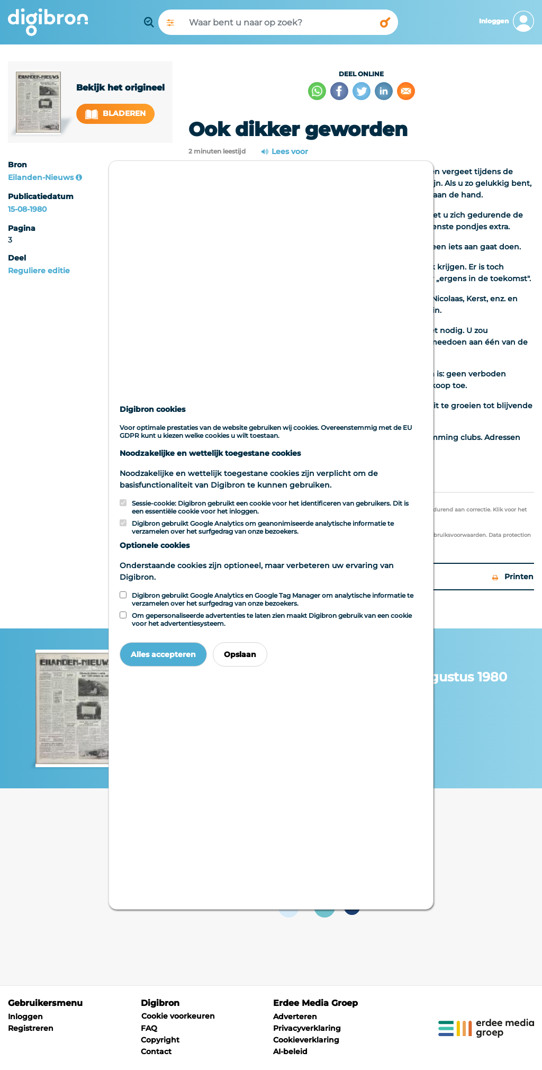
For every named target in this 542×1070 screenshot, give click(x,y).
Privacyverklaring (307, 1028)
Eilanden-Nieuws (41, 177)
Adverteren (295, 1016)
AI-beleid (290, 1051)
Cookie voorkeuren (178, 1016)
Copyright (160, 1040)
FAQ (149, 1028)
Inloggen (25, 1016)
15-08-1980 (27, 209)
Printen (513, 576)
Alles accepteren (163, 654)
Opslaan (240, 654)
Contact (156, 1051)
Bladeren (115, 114)
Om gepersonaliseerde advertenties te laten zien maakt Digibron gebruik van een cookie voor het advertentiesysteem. (272, 619)
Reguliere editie (39, 270)
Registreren (30, 1028)
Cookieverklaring (306, 1040)
